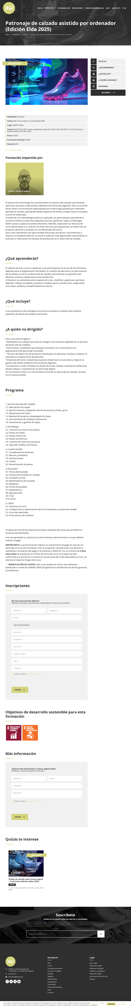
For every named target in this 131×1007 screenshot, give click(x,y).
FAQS (108, 8)
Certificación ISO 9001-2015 (99, 976)
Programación (64, 8)
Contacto (116, 8)
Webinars (51, 976)
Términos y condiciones (97, 971)
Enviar (20, 690)
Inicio (40, 8)
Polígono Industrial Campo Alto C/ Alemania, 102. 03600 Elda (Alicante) (20, 970)
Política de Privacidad (32, 674)
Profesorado (77, 8)
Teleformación (52, 979)
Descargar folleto (14, 150)
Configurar (122, 1004)
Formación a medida (54, 971)
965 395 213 (11, 974)
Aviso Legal (93, 963)
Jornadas (50, 974)
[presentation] (27, 681)
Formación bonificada (94, 8)
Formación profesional (55, 968)
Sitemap (92, 979)
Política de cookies (95, 1003)
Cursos (50, 966)
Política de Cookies (96, 966)
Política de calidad (95, 974)
